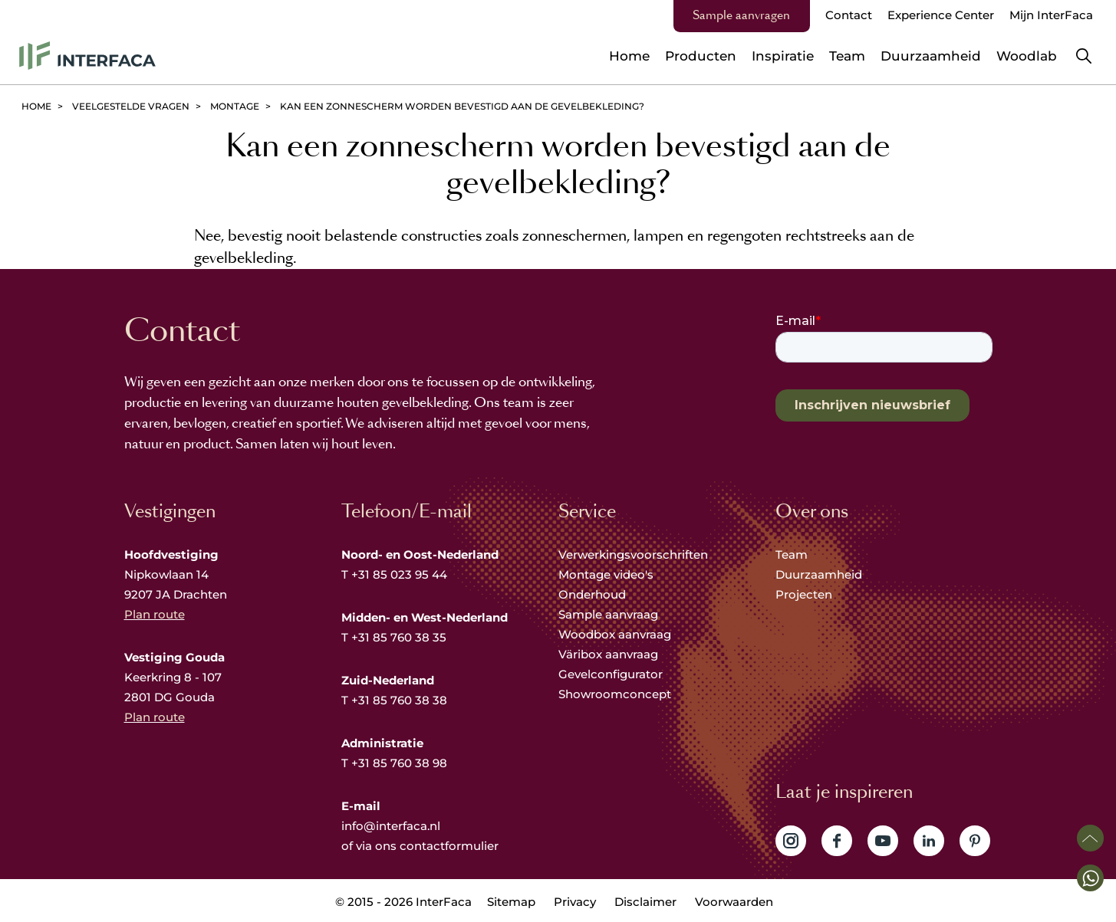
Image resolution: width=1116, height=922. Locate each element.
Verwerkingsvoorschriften (633, 554)
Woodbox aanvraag (614, 634)
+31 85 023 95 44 (399, 574)
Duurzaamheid (818, 574)
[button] (1090, 878)
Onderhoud (592, 594)
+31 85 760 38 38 (399, 700)
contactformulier (449, 845)
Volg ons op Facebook (836, 840)
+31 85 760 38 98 (399, 763)
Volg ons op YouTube (882, 840)
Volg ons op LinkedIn (929, 840)
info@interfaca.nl (390, 826)
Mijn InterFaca (1051, 15)
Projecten (803, 594)
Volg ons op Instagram (790, 840)
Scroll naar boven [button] (1090, 838)
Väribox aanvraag (608, 654)
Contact (848, 15)
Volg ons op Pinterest (975, 840)
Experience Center (940, 15)
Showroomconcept (616, 694)
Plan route (154, 614)
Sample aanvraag (608, 614)
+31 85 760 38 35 (398, 637)
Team (791, 554)
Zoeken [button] (1083, 56)
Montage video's (605, 574)
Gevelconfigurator (610, 674)
